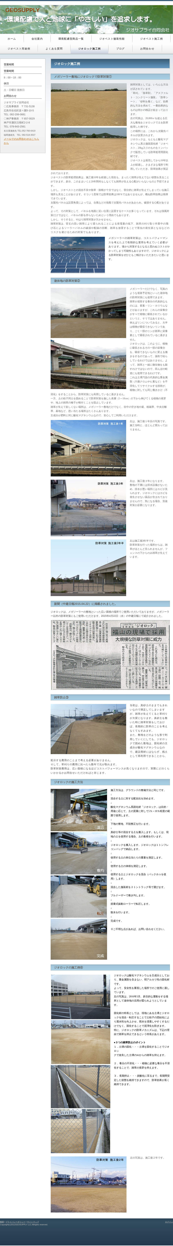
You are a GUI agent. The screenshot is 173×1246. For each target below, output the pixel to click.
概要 (2, 1222)
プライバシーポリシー (15, 1222)
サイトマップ (33, 1222)
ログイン (169, 1222)
